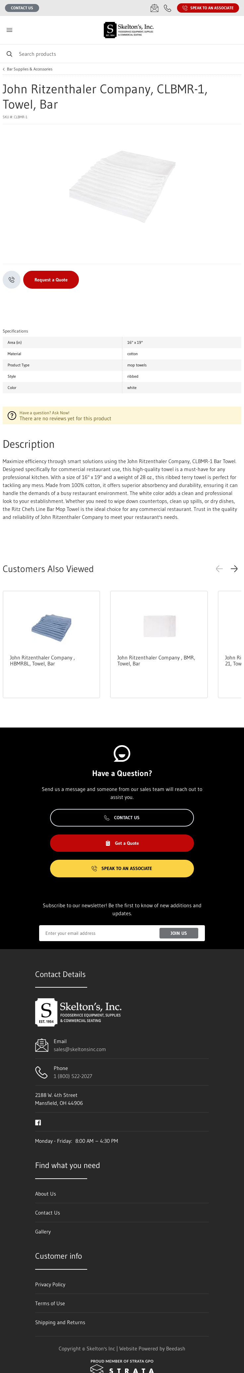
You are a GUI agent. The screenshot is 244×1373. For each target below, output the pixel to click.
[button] (234, 568)
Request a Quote (51, 280)
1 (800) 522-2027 (73, 1076)
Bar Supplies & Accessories (29, 69)
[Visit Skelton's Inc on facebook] (38, 1122)
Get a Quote (122, 843)
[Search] (122, 54)
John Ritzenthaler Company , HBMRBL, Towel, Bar (42, 660)
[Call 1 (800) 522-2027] (168, 8)
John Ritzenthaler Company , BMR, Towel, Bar (156, 660)
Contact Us (22, 7)
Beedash (175, 1348)
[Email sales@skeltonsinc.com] (154, 8)
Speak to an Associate (208, 8)
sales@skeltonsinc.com (80, 1049)
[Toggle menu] (9, 30)
